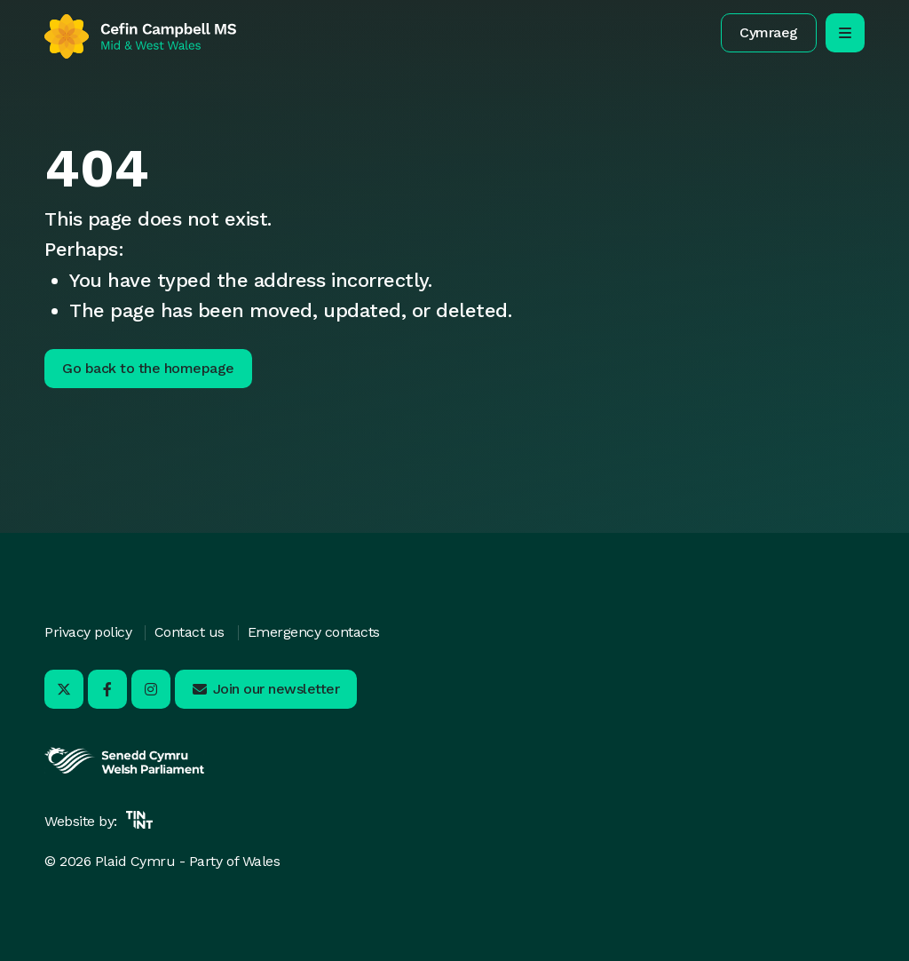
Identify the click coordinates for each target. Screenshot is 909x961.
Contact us (189, 631)
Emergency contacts (314, 631)
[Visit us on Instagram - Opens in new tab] (150, 689)
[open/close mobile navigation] (845, 32)
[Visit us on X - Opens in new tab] (63, 689)
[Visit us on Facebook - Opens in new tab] (107, 689)
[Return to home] (140, 36)
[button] (769, 32)
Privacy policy (87, 631)
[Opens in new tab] (124, 771)
